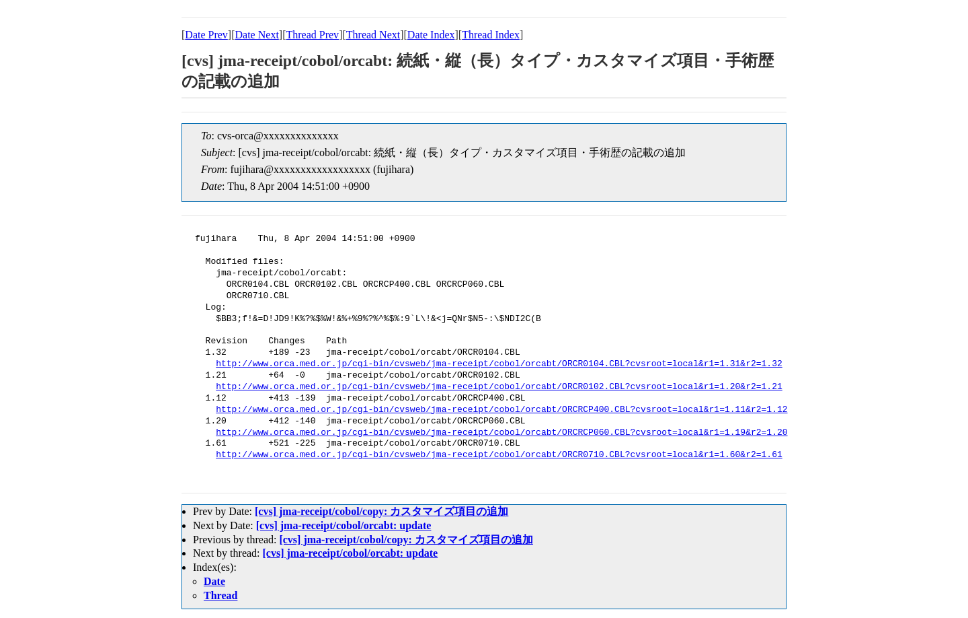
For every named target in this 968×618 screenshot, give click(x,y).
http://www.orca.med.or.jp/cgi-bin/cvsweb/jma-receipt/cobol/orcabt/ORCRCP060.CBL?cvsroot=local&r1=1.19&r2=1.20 (501, 433)
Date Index (431, 34)
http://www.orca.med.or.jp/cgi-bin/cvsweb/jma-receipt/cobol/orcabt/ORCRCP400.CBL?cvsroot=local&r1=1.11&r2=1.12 (501, 410)
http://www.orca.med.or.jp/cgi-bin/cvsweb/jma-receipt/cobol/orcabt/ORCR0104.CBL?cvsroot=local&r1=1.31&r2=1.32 (499, 364)
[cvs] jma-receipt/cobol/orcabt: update (344, 525)
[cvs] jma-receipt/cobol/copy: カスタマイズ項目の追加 (381, 511)
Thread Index (491, 34)
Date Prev (206, 34)
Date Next (257, 34)
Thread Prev (312, 34)
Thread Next (373, 34)
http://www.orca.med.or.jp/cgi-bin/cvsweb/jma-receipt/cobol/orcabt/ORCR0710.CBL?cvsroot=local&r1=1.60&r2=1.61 (499, 455)
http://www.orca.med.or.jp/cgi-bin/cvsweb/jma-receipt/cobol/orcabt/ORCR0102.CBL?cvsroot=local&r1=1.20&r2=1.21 (499, 387)
